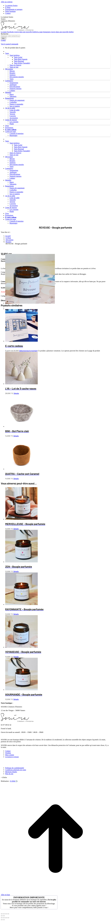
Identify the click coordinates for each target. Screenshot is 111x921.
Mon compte (9, 755)
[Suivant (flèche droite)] (4, 915)
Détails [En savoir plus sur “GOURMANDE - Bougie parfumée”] (16, 699)
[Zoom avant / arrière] (8, 917)
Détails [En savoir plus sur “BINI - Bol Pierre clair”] (16, 436)
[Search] (10, 36)
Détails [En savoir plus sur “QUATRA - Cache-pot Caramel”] (16, 478)
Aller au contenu (6, 2)
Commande (14, 44)
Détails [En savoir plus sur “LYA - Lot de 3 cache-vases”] (16, 393)
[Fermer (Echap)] (2, 917)
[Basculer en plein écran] (6, 917)
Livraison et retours (12, 757)
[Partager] (4, 917)
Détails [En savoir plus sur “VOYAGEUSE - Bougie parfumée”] (16, 657)
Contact (8, 751)
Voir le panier (5, 44)
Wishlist (8, 753)
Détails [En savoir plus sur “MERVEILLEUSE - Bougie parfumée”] (16, 529)
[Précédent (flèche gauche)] (2, 915)
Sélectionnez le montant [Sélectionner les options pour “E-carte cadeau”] (28, 351)
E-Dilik (14, 781)
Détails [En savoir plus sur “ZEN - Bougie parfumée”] (16, 571)
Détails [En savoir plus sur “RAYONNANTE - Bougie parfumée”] (16, 614)
